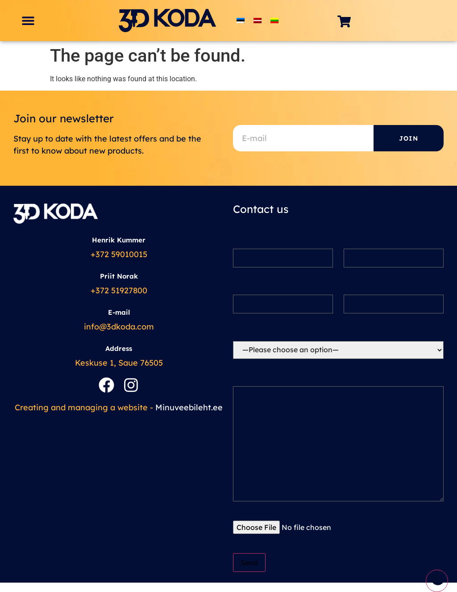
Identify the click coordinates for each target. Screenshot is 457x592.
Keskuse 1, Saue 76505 (119, 363)
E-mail (119, 312)
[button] (28, 21)
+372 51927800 (119, 290)
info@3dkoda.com (119, 326)
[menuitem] (240, 21)
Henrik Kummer (118, 240)
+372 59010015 (119, 254)
